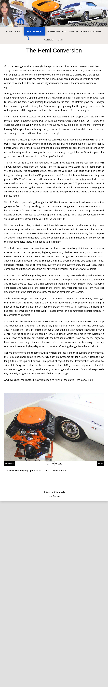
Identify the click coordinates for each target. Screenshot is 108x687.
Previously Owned (91, 31)
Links (61, 39)
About (19, 31)
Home (9, 31)
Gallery (73, 31)
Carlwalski (60, 492)
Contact (49, 39)
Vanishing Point (56, 31)
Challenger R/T (35, 31)
